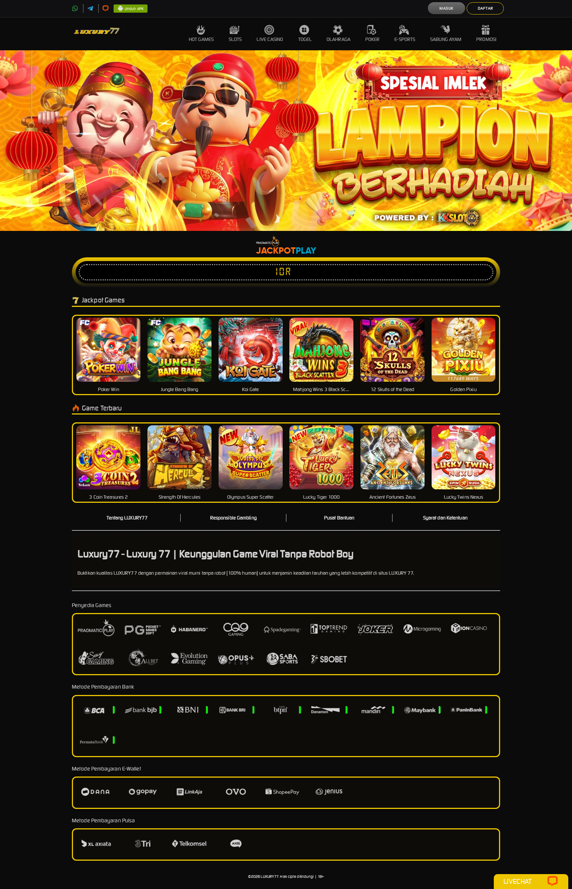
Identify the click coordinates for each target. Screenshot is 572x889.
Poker (372, 33)
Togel (305, 33)
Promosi (486, 33)
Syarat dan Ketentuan (445, 518)
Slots (235, 33)
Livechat (530, 881)
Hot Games (201, 33)
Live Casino (270, 33)
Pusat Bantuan (339, 518)
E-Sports (404, 33)
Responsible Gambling (233, 518)
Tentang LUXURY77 (127, 518)
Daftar (485, 8)
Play (306, 251)
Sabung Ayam (445, 33)
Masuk (446, 8)
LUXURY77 (270, 876)
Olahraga (338, 33)
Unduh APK (130, 9)
